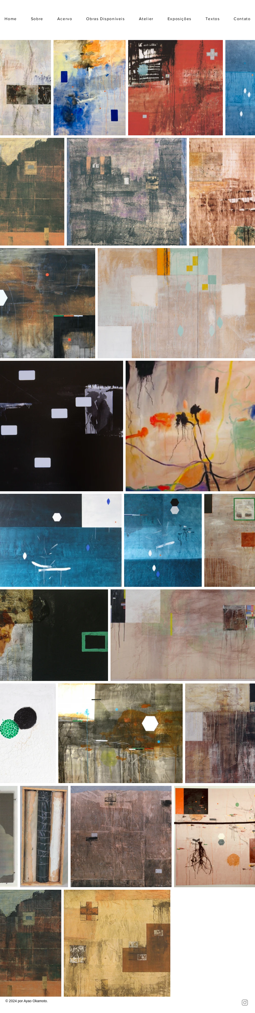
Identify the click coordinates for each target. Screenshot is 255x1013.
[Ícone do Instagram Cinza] (245, 1002)
